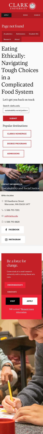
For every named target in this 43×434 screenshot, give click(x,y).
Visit (12, 301)
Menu (25, 15)
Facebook (11, 229)
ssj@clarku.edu (11, 216)
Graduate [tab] (12, 292)
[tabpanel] (21, 306)
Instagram (12, 239)
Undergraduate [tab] (15, 285)
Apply (6, 15)
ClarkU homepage (17, 133)
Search (37, 15)
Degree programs (17, 143)
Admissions (13, 153)
